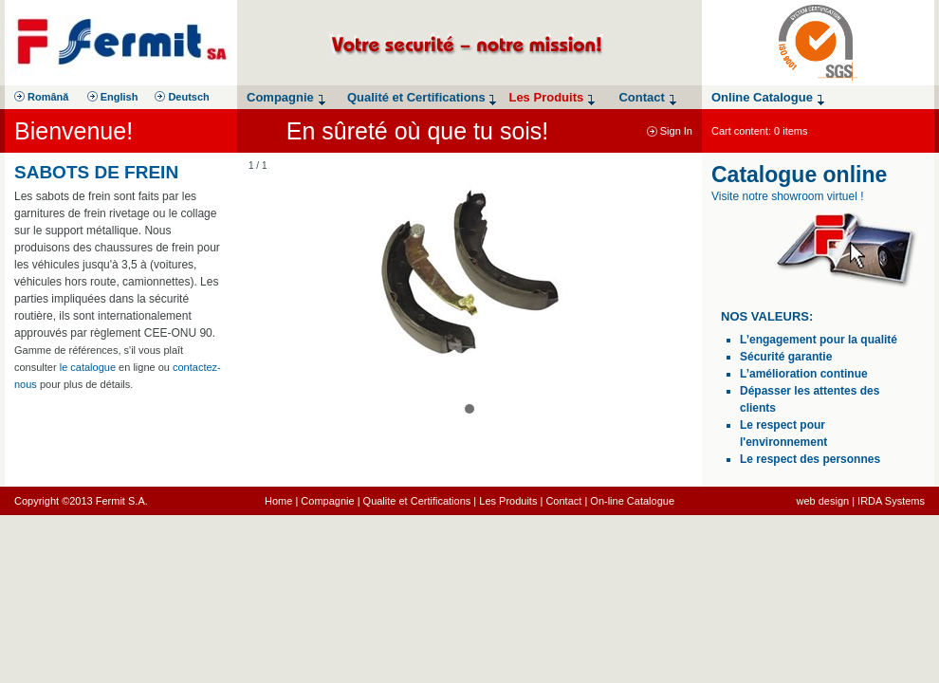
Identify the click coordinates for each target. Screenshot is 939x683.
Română (41, 96)
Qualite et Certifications (417, 501)
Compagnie (327, 501)
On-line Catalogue (632, 501)
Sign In (669, 131)
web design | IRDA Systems (860, 501)
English (112, 96)
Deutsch (182, 96)
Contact (563, 501)
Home (278, 501)
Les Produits (508, 501)
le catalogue (88, 367)
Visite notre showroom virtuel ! (787, 196)
